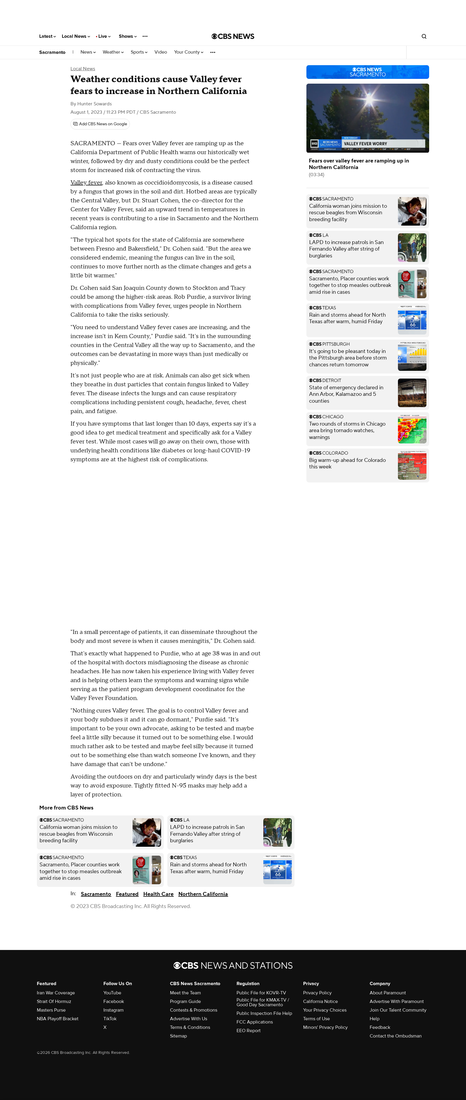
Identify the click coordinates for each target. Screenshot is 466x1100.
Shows (128, 36)
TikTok (109, 1018)
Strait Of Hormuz (54, 1001)
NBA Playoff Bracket (57, 1018)
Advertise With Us (188, 1018)
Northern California (203, 894)
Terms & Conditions (190, 1027)
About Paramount (388, 992)
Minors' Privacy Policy (325, 1027)
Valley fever (86, 183)
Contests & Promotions (193, 1010)
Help (375, 1018)
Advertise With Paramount (397, 1001)
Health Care (158, 894)
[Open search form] (424, 36)
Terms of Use (316, 1018)
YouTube (112, 992)
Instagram (113, 1010)
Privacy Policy (317, 992)
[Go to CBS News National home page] (233, 36)
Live (104, 36)
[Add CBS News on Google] (100, 124)
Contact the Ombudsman (396, 1036)
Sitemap (178, 1036)
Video (161, 52)
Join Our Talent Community (398, 1010)
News (88, 52)
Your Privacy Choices (325, 1010)
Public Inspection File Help (264, 1013)
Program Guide (185, 1001)
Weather (113, 52)
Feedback (380, 1027)
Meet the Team (185, 992)
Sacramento (52, 52)
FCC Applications (255, 1022)
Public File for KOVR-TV (261, 992)
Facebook (113, 1001)
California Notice (320, 1001)
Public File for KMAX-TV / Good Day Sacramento (263, 1002)
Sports (139, 52)
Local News (76, 36)
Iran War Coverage (56, 992)
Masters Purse (51, 1010)
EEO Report (249, 1030)
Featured (127, 894)
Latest (47, 36)
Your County (188, 52)
